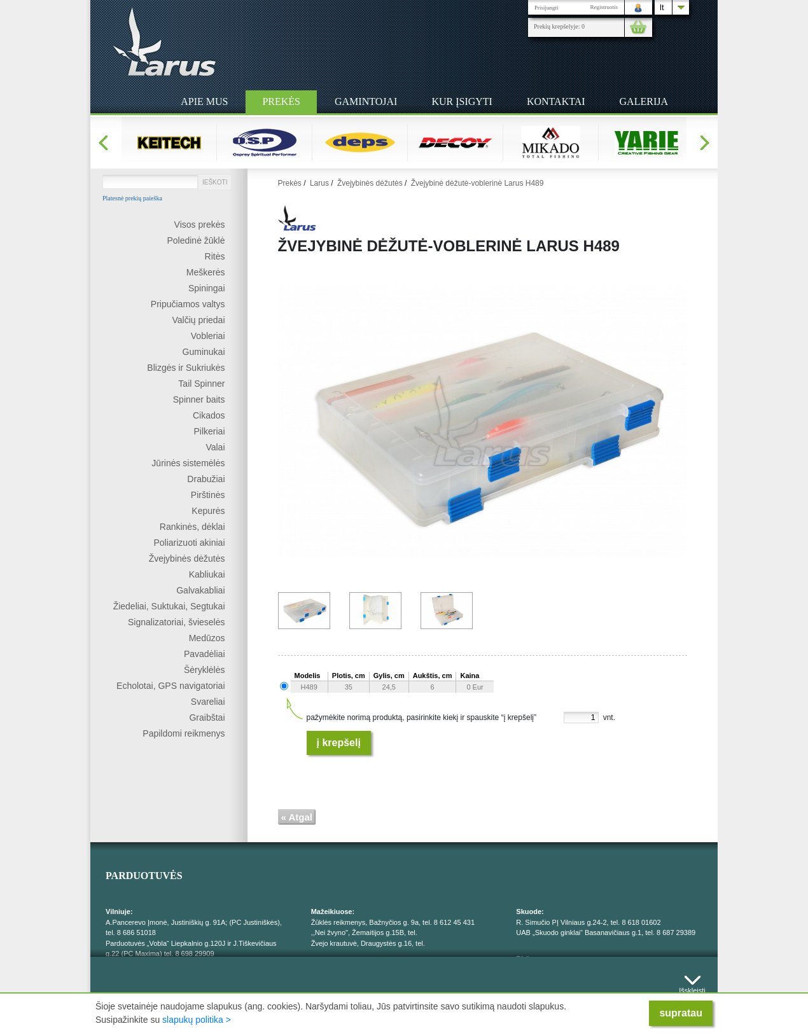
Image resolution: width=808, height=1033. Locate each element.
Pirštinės (208, 495)
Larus (319, 183)
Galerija (644, 101)
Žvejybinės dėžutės (187, 558)
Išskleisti (692, 987)
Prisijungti (546, 7)
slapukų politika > (196, 1020)
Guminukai (204, 352)
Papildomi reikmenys (184, 733)
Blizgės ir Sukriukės (186, 368)
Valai (215, 447)
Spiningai (206, 288)
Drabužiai (206, 479)
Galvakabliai (200, 590)
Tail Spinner (201, 383)
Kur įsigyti (461, 101)
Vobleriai (208, 336)
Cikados (209, 415)
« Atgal (296, 817)
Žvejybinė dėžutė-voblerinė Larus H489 (477, 183)
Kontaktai (556, 101)
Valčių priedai (198, 320)
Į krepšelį (339, 742)
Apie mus (204, 101)
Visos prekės (199, 224)
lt (662, 7)
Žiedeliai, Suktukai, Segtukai (169, 606)
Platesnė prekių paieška (132, 198)
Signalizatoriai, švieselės (176, 622)
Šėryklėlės (204, 670)
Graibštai (207, 717)
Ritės (215, 256)
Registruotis (604, 7)
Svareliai (208, 702)
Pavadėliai (204, 654)
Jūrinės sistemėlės (188, 463)
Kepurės (208, 511)
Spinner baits (199, 399)
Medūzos (207, 638)
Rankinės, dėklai (192, 527)
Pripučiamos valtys (188, 304)
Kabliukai (207, 574)
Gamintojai (366, 101)
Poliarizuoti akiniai (189, 542)
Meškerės (205, 272)
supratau (680, 1013)
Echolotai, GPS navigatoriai (170, 686)
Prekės (281, 101)
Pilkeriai (209, 431)
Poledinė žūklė (196, 240)
